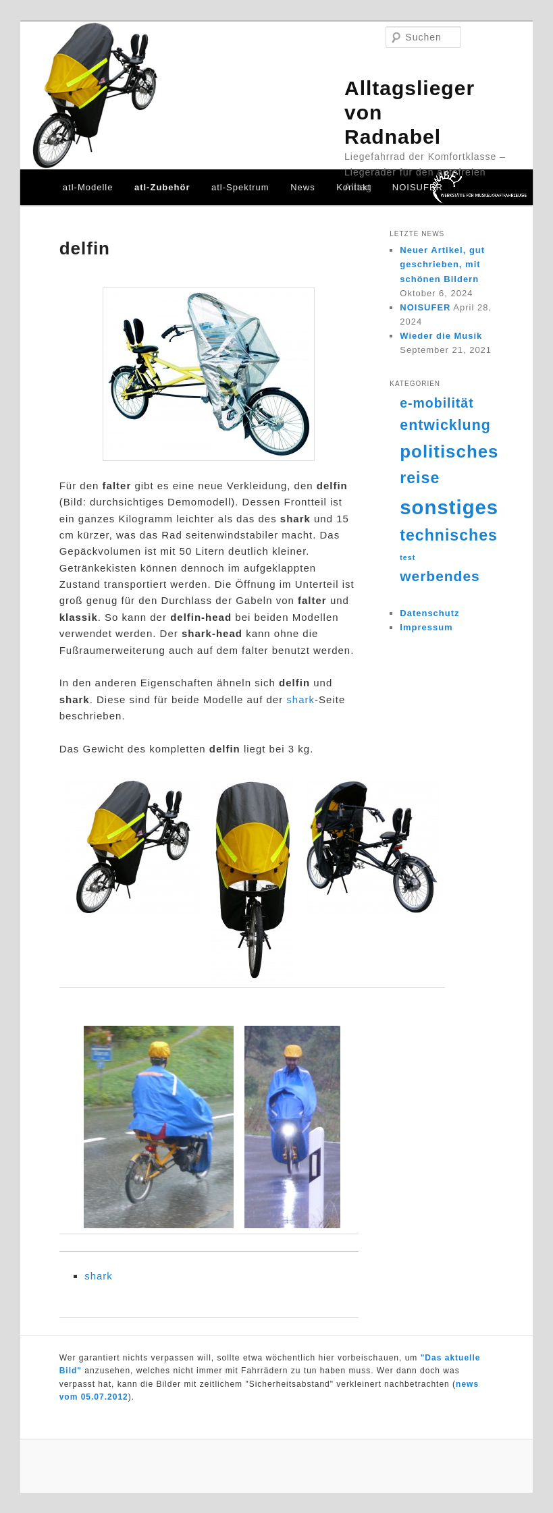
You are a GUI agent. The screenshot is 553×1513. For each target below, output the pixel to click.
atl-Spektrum (240, 187)
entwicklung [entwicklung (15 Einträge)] (445, 425)
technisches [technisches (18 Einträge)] (449, 535)
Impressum (426, 627)
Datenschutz (429, 613)
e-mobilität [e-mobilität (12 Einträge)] (436, 402)
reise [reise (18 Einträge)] (420, 478)
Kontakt (353, 187)
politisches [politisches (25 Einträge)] (449, 451)
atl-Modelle (88, 187)
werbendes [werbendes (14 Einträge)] (439, 576)
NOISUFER (417, 187)
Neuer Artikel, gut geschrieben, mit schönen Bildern (442, 264)
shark (300, 699)
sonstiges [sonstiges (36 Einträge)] (449, 507)
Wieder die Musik (441, 336)
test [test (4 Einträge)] (407, 557)
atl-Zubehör (162, 187)
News (302, 187)
